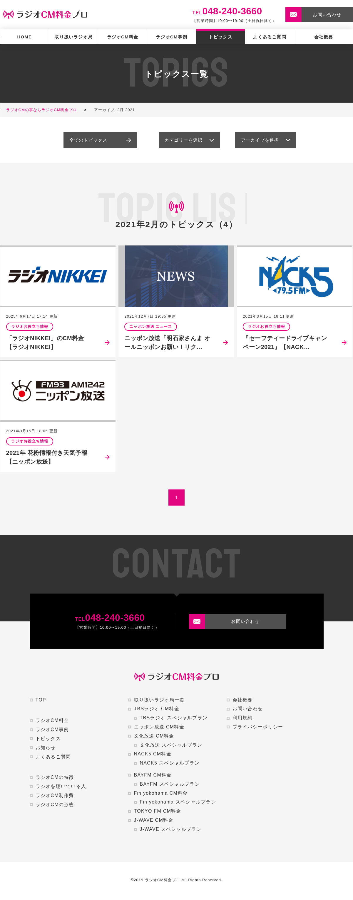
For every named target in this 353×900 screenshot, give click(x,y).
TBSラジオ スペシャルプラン (174, 717)
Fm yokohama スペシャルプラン (178, 801)
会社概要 (323, 36)
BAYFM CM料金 (153, 774)
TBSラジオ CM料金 (157, 708)
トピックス (220, 36)
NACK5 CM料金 (152, 753)
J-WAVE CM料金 (153, 820)
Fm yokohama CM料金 (161, 793)
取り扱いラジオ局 (73, 36)
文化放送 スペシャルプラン (171, 745)
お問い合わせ (247, 708)
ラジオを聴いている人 (61, 786)
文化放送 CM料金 (154, 735)
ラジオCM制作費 (55, 795)
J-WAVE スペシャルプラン (171, 829)
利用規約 (242, 717)
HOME (24, 36)
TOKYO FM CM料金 (157, 811)
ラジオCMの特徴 (55, 777)
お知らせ (46, 747)
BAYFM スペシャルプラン (170, 784)
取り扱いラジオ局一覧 (159, 699)
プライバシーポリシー (257, 726)
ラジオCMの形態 (55, 804)
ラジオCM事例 (171, 36)
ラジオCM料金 (122, 36)
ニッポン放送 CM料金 (159, 726)
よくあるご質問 (269, 36)
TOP (41, 699)
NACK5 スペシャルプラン (170, 762)
